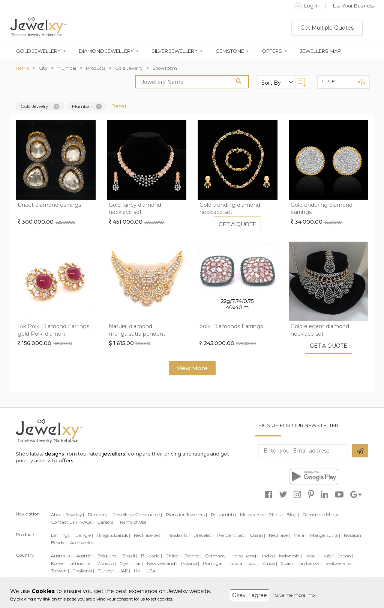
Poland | (190, 563)
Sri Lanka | (310, 563)
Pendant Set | (231, 535)
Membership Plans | (261, 514)
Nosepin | (353, 535)
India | (268, 556)
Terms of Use (132, 522)
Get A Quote (237, 224)
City (43, 68)
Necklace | (279, 535)
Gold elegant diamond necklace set (320, 330)
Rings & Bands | (113, 535)
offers (66, 460)
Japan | (345, 556)
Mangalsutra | (325, 535)
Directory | (99, 514)
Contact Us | (64, 522)
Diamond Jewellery (106, 51)
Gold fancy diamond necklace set (135, 209)
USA (150, 571)
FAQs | (87, 522)
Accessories (81, 542)
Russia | (236, 563)
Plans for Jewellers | (186, 514)
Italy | (328, 556)
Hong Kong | (244, 556)
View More (192, 368)
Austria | (85, 556)
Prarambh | (223, 514)
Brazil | (129, 556)
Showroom (165, 68)
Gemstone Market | (323, 514)
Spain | (288, 563)
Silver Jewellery (175, 51)
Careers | (107, 522)
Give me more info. (295, 595)
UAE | (124, 571)
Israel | (312, 556)
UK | (138, 571)
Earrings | (61, 535)
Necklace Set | (148, 535)
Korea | (58, 563)
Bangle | (84, 535)
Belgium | (108, 556)
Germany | (216, 556)
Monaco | (106, 563)
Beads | (58, 542)
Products (95, 68)
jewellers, (114, 454)
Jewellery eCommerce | (137, 514)
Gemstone (230, 51)
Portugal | (214, 563)
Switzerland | (340, 563)
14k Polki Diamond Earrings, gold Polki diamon (54, 330)
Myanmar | (131, 563)
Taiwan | (60, 571)
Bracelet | (203, 535)
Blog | (292, 514)
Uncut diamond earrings (49, 205)
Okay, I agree (249, 595)
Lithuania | (81, 563)
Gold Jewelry (129, 68)
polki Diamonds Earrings (231, 326)
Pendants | (178, 535)
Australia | (61, 556)
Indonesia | (290, 556)
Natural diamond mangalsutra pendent (137, 330)
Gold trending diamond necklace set (230, 209)
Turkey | (106, 571)
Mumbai (66, 68)
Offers (272, 51)
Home (22, 68)
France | (192, 556)
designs (54, 454)
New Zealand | (162, 563)
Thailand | (83, 571)
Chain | (257, 535)
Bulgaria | (151, 556)
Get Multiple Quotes (327, 27)
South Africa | (262, 563)
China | (173, 556)
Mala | (300, 535)
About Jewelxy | (67, 514)
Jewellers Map (320, 51)
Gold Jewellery (38, 51)
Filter (343, 82)
